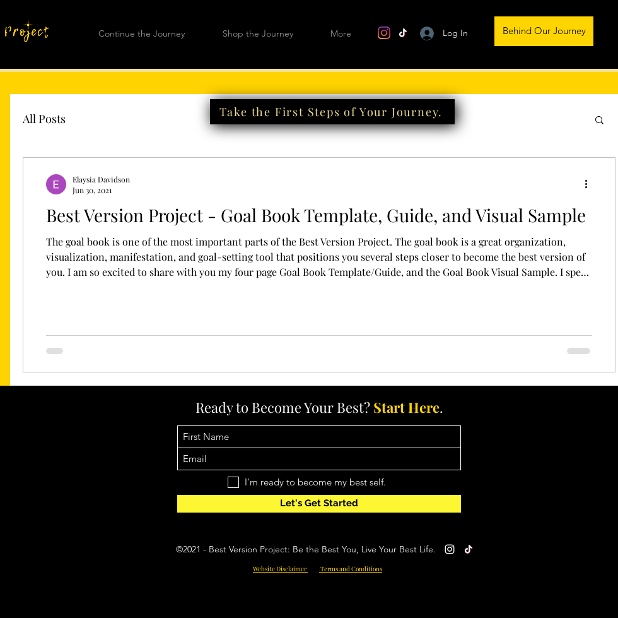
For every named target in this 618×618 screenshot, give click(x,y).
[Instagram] (384, 33)
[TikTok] (403, 33)
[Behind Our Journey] (543, 31)
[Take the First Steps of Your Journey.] (332, 111)
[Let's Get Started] (319, 504)
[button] (599, 121)
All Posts (44, 118)
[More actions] (590, 184)
